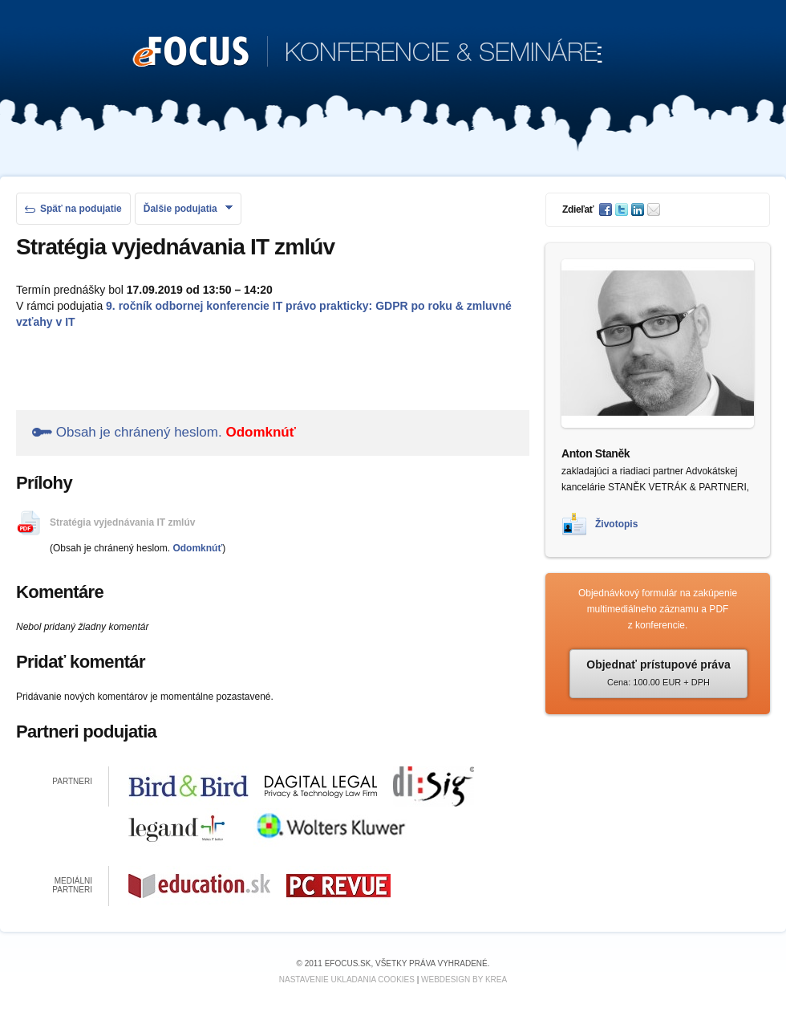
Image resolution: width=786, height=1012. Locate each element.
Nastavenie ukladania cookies (347, 979)
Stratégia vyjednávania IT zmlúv (122, 522)
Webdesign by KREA (464, 979)
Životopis (616, 524)
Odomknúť (260, 432)
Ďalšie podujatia (188, 208)
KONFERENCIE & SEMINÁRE (367, 53)
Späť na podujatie (73, 208)
